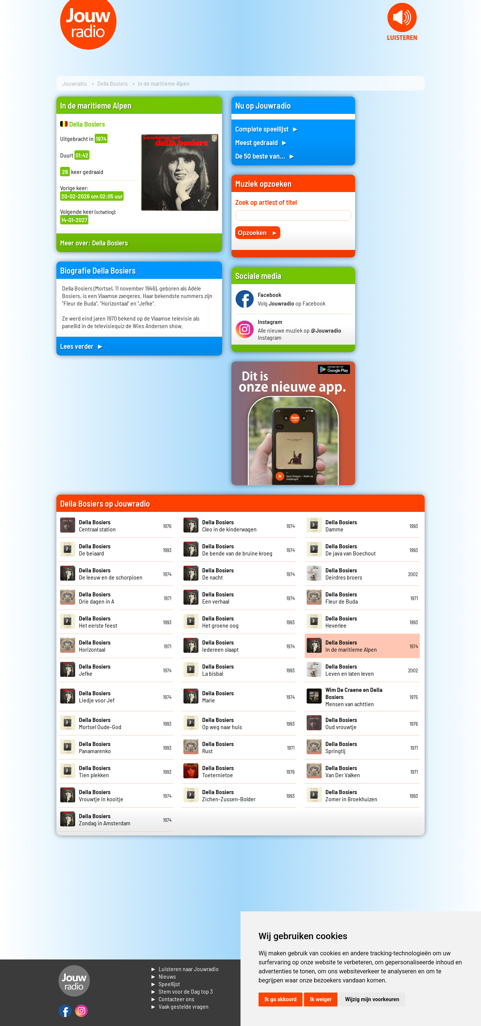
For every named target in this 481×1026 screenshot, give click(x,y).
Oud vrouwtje (341, 723)
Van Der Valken (342, 771)
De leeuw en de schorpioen (110, 573)
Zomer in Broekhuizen (351, 795)
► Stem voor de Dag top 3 (181, 991)
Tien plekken (94, 771)
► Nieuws (163, 976)
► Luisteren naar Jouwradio (184, 968)
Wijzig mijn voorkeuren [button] (372, 999)
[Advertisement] (395, 209)
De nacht (218, 573)
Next (471, 45)
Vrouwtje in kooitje (101, 795)
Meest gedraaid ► (261, 142)
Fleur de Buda (341, 597)
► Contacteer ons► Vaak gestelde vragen (179, 1002)
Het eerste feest (98, 621)
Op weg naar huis (222, 723)
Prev (10, 45)
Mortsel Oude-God (100, 723)
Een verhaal (218, 597)
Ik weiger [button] (320, 999)
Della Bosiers (112, 83)
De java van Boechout (350, 549)
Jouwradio (74, 83)
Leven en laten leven (349, 670)
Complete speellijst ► (267, 128)
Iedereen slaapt (220, 646)
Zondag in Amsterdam (104, 819)
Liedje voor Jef (97, 696)
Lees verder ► (82, 346)
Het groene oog (220, 621)
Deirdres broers (343, 573)
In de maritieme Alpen (351, 646)
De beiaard (94, 549)
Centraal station (97, 525)
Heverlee (341, 621)
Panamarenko (95, 747)
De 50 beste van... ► (265, 155)
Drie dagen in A (96, 597)
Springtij (341, 747)
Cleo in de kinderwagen (229, 525)
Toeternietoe (218, 771)
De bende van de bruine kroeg (237, 549)
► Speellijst (165, 983)
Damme (341, 525)
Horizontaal (94, 646)
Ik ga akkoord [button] (280, 999)
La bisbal (218, 670)
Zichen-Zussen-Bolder (229, 795)
